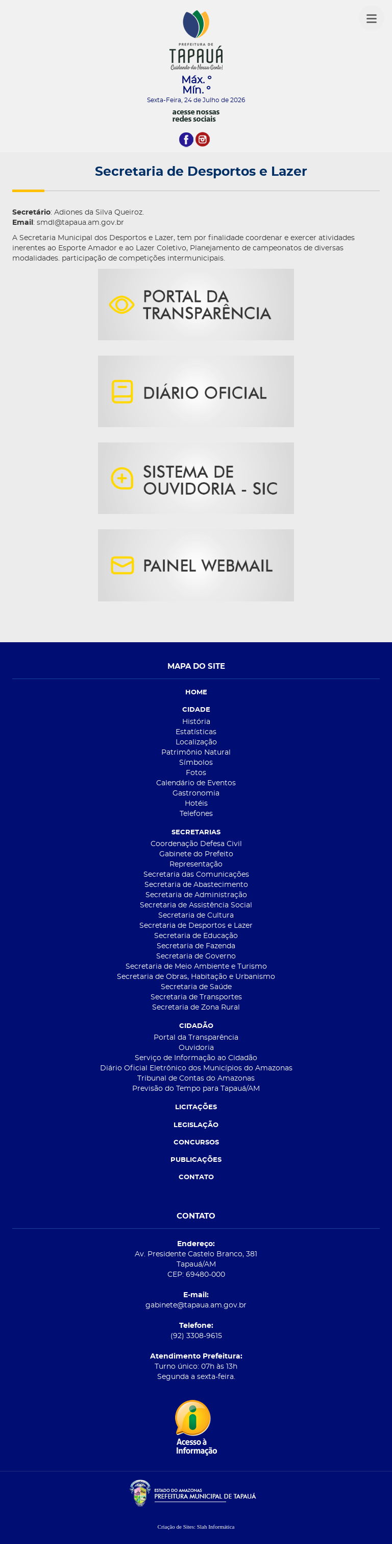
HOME (196, 692)
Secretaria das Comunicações (196, 874)
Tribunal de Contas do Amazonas (196, 1078)
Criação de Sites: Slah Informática (196, 1527)
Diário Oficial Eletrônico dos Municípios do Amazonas (196, 1068)
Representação (196, 864)
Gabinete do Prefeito (196, 854)
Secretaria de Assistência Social (196, 905)
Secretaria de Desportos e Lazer (196, 925)
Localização (196, 742)
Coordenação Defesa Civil (196, 844)
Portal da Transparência (196, 1037)
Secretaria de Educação (196, 936)
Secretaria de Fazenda (196, 946)
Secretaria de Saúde (196, 987)
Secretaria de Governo (196, 956)
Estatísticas (196, 732)
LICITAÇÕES (196, 1107)
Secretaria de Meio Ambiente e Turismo (196, 966)
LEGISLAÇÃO (196, 1125)
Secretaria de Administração (196, 895)
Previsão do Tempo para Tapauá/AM (196, 1088)
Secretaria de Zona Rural (196, 1007)
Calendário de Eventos (196, 783)
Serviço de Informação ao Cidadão (196, 1058)
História (196, 722)
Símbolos (196, 762)
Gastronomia (196, 793)
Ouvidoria (196, 1047)
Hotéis (196, 803)
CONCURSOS (196, 1142)
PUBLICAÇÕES (196, 1160)
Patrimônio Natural (196, 752)
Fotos (196, 773)
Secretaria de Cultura (196, 915)
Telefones (196, 813)
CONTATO (196, 1177)
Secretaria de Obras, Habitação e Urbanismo (196, 976)
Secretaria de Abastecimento (196, 884)
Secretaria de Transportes (196, 997)
